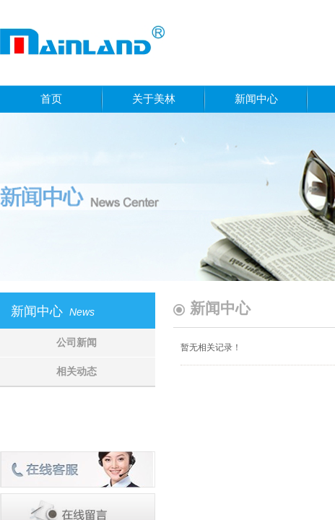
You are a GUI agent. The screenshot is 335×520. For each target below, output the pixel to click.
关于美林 (153, 98)
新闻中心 (256, 98)
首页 (51, 98)
